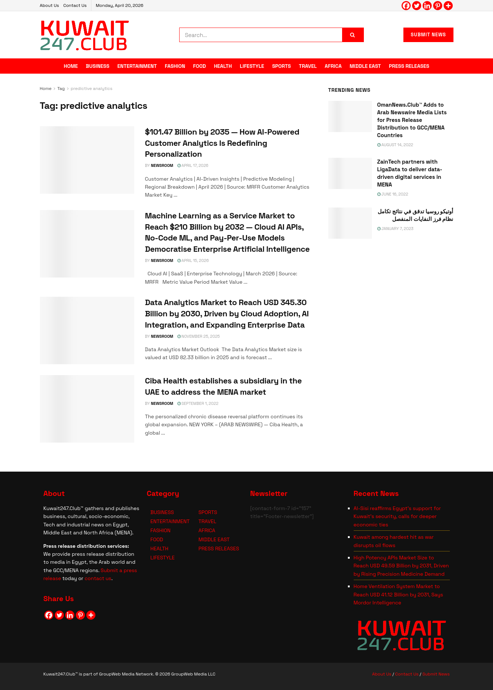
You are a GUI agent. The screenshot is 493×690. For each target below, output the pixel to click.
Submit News (435, 674)
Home (46, 88)
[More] (448, 5)
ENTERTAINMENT (137, 66)
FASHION (175, 66)
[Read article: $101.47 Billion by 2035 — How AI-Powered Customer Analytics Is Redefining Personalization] (87, 160)
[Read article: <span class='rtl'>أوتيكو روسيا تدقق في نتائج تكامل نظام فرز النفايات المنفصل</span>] (350, 223)
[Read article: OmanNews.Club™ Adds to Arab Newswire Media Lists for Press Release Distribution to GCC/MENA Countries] (350, 116)
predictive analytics (91, 88)
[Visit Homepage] (85, 35)
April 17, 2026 (193, 165)
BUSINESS (98, 66)
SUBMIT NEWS (428, 35)
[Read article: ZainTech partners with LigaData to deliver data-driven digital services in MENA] (350, 173)
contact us (98, 578)
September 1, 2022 (198, 403)
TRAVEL (308, 66)
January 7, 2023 (395, 228)
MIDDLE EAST (365, 66)
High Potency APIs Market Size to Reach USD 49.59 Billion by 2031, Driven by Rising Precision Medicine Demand (401, 565)
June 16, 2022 (392, 194)
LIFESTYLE (252, 66)
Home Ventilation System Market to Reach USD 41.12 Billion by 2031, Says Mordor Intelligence (398, 594)
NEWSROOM (162, 165)
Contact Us (74, 5)
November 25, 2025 (198, 336)
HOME (71, 66)
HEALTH (223, 66)
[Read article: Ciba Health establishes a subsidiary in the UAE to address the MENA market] (87, 409)
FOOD (199, 66)
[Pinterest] (437, 5)
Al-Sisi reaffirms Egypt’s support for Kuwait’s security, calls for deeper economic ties (397, 516)
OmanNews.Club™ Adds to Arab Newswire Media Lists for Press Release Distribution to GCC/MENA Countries (412, 120)
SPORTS (281, 66)
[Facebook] (406, 5)
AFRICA (333, 66)
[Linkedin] (427, 5)
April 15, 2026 (193, 260)
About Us (49, 5)
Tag (61, 88)
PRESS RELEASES (409, 66)
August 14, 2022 (395, 144)
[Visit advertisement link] (390, 315)
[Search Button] (353, 35)
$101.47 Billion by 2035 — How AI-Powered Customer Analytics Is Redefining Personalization (222, 143)
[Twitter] (416, 5)
